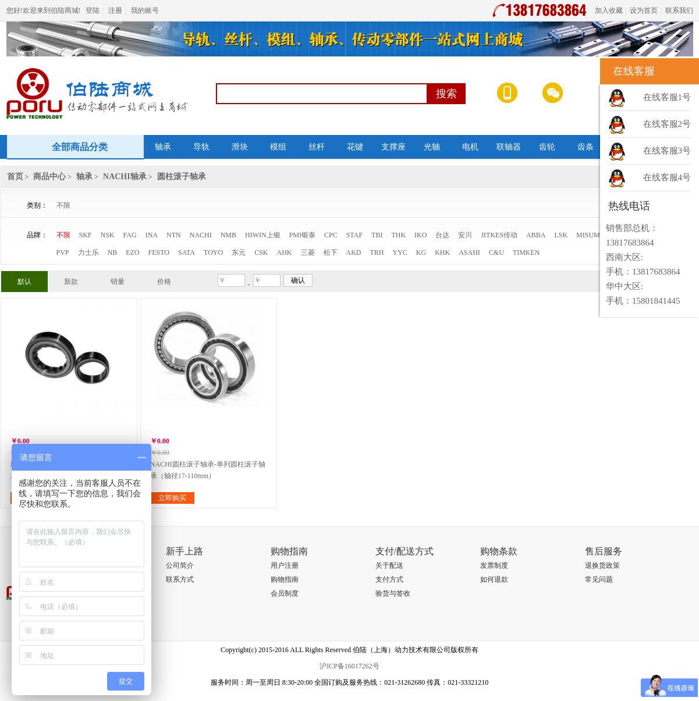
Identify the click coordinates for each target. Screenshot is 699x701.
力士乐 (88, 252)
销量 (118, 281)
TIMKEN (526, 252)
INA (152, 235)
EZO (132, 252)
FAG (130, 235)
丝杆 (316, 147)
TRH (377, 252)
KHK (442, 252)
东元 (239, 252)
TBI (376, 235)
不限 (63, 205)
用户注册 (285, 565)
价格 (164, 281)
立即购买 (172, 498)
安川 (465, 235)
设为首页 (644, 10)
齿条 (585, 147)
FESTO (158, 252)
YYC (400, 252)
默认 (24, 281)
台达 (442, 235)
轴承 (163, 147)
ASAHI (469, 252)
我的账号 (145, 10)
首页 (15, 176)
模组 (278, 147)
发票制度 (494, 565)
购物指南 (285, 579)
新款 (71, 281)
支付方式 (389, 579)
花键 (355, 147)
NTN (173, 235)
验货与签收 (392, 593)
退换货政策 (602, 565)
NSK (108, 235)
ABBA (535, 235)
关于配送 (389, 565)
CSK (261, 252)
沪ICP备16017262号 (349, 666)
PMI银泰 (302, 235)
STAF (354, 235)
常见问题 (599, 579)
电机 (470, 147)
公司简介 (180, 565)
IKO (420, 235)
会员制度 (285, 593)
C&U (496, 252)
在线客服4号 (667, 177)
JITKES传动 (499, 235)
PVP (62, 252)
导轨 (201, 147)
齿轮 (547, 147)
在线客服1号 (667, 97)
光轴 (432, 147)
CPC (331, 235)
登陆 (93, 10)
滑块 (240, 147)
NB (113, 252)
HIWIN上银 (263, 235)
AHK (284, 252)
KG (421, 252)
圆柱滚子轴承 (181, 176)
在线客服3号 (667, 150)
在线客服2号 (667, 124)
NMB (228, 235)
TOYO (213, 252)
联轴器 (508, 147)
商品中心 (49, 176)
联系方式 (180, 579)
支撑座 (393, 147)
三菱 (308, 252)
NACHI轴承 (125, 176)
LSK (560, 235)
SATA (186, 252)
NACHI (201, 235)
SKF (85, 235)
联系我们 (679, 10)
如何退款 (494, 579)
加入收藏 (609, 10)
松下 (331, 252)
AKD (353, 252)
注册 (115, 10)
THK (398, 235)
